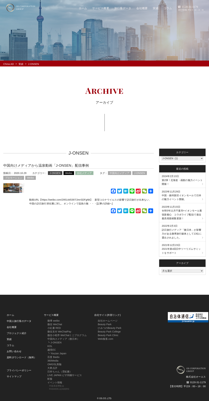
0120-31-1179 (190, 8)
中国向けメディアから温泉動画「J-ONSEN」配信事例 (46, 165)
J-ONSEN (55, 173)
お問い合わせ (14, 351)
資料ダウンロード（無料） (21, 357)
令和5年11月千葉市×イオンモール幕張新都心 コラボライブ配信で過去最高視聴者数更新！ (182, 212)
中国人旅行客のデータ (19, 321)
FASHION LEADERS (59, 389)
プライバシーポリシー (19, 370)
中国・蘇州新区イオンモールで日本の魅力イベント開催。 (181, 195)
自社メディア (84, 173)
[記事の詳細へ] (105, 203)
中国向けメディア (119, 173)
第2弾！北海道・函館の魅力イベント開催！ (182, 180)
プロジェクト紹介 (16, 333)
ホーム (10, 315)
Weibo (68, 173)
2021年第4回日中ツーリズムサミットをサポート (181, 249)
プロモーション (13, 177)
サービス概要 (51, 315)
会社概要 (12, 327)
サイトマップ (14, 376)
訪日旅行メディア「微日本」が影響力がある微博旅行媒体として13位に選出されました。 (182, 231)
